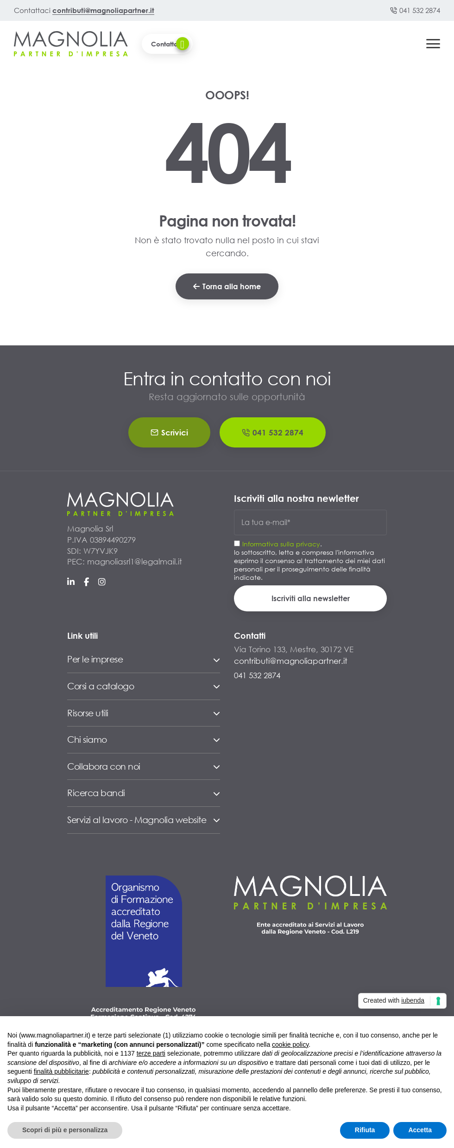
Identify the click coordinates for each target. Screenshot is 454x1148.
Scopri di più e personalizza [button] (64, 1130)
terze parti (151, 1053)
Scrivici (169, 432)
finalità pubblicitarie (61, 1071)
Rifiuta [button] (365, 1130)
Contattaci (170, 43)
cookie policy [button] (290, 1044)
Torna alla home (227, 286)
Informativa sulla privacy (281, 543)
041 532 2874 (415, 10)
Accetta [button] (420, 1130)
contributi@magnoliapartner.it (103, 10)
